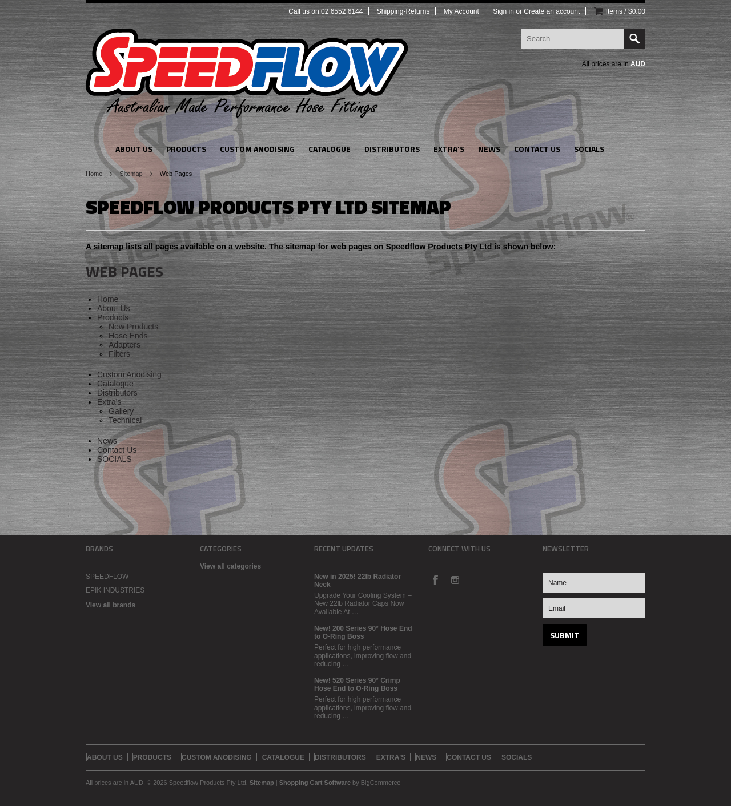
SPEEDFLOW (107, 577)
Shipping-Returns (403, 11)
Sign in (503, 11)
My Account (461, 11)
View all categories (230, 566)
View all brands (110, 605)
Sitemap (130, 173)
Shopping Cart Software (315, 782)
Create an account (552, 11)
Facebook (435, 579)
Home (94, 173)
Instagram (454, 579)
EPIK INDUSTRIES (115, 590)
